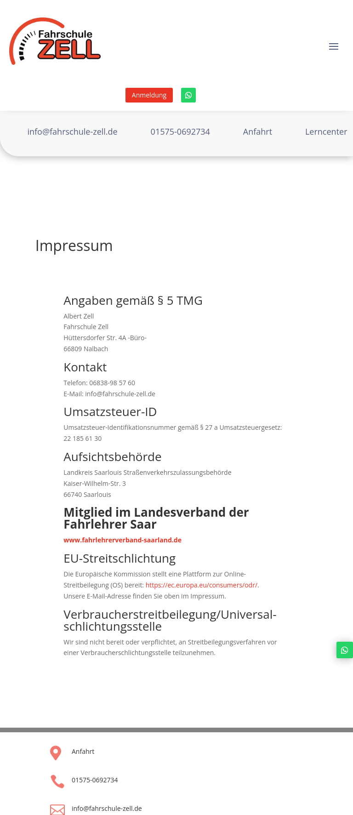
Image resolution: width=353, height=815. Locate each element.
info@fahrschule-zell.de (107, 808)
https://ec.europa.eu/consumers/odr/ (201, 585)
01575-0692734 (95, 779)
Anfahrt (83, 751)
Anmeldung (149, 95)
